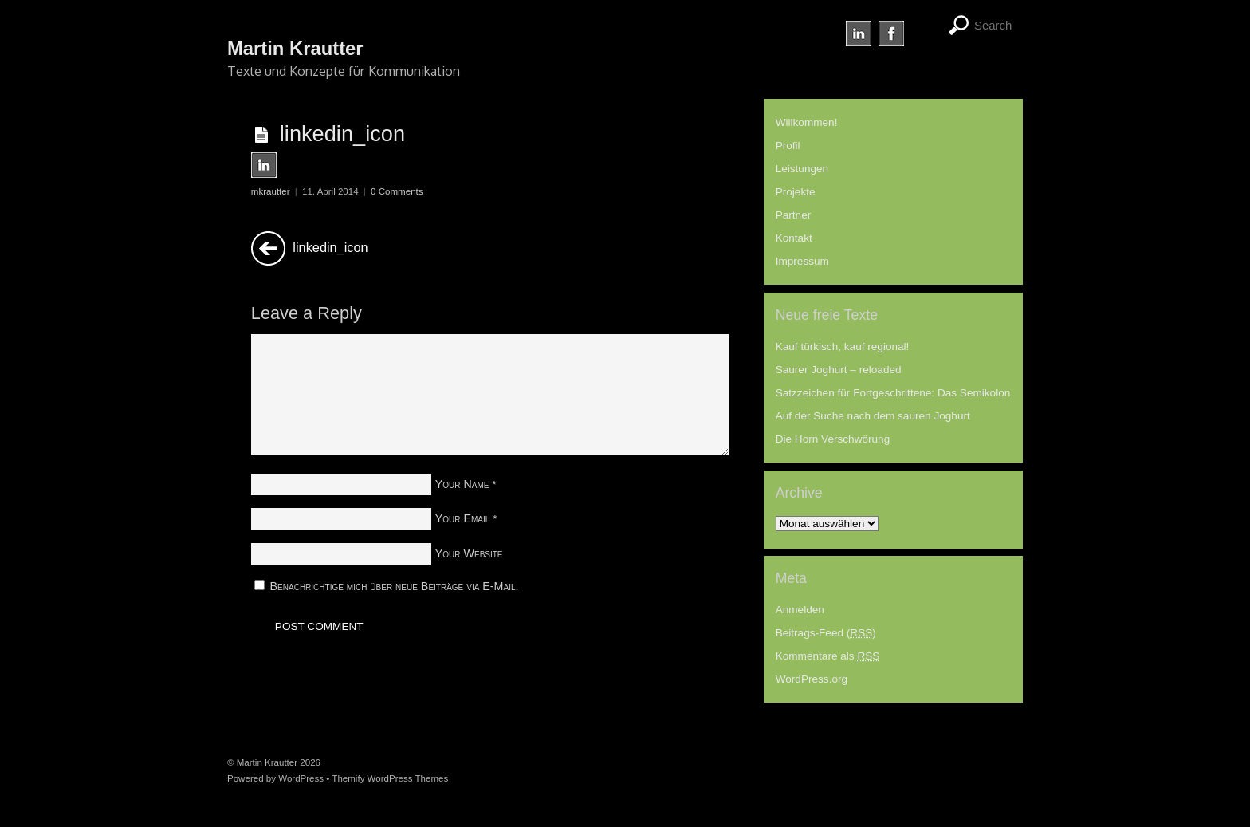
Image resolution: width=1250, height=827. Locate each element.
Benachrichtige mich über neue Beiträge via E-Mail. (394, 586)
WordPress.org (811, 679)
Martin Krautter (267, 762)
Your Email (462, 518)
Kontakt (794, 238)
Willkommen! (807, 122)
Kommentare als (828, 656)
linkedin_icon (342, 133)
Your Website (469, 553)
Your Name (462, 484)
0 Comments (397, 191)
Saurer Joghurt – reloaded (839, 370)
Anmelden (800, 610)
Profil (788, 146)
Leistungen (802, 169)
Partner (794, 215)
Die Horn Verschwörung (833, 439)
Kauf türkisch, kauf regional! (843, 346)
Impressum (802, 261)
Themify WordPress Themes (390, 778)
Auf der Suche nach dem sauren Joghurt (873, 416)
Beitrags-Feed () (826, 633)
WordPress (301, 778)
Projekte (796, 192)
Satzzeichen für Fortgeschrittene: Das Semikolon (893, 393)
